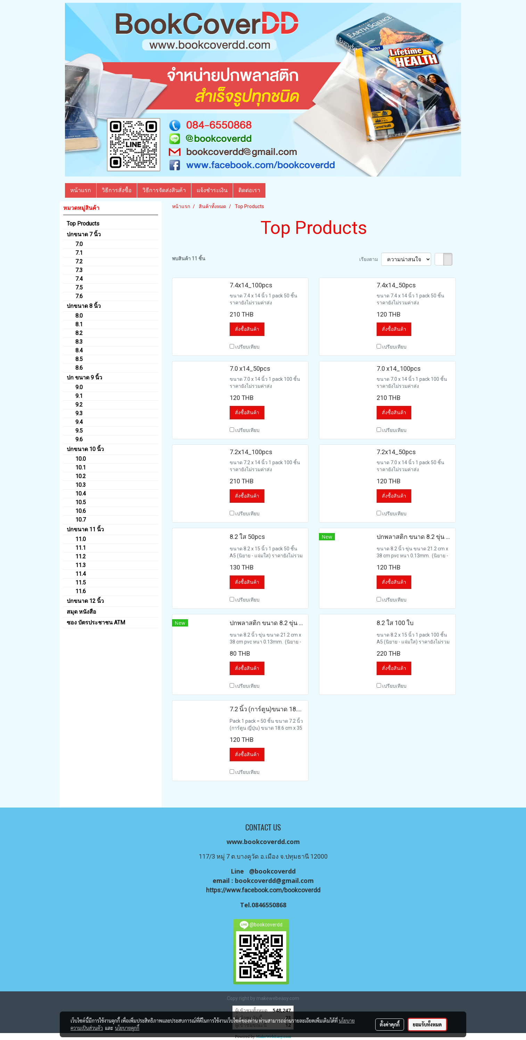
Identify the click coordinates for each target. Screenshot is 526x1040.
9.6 (79, 439)
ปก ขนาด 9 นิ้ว (84, 377)
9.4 (79, 422)
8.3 (79, 341)
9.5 (79, 430)
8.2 (79, 333)
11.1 (80, 547)
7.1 (79, 252)
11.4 (80, 574)
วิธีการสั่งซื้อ (117, 190)
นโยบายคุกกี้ (127, 1028)
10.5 (80, 502)
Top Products (83, 223)
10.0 (80, 459)
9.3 (79, 413)
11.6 (80, 591)
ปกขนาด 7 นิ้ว (84, 234)
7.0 (79, 244)
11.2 (80, 556)
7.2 (79, 261)
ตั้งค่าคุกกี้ (390, 1024)
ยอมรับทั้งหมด (427, 1024)
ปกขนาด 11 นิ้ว (85, 529)
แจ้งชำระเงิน (212, 190)
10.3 (80, 485)
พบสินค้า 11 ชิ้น (188, 258)
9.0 (79, 387)
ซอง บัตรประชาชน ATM (96, 622)
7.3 (79, 270)
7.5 (79, 287)
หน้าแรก (80, 190)
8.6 (79, 368)
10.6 (80, 511)
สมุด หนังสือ (81, 611)
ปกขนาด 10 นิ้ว (85, 449)
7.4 (79, 279)
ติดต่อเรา (249, 190)
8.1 (79, 324)
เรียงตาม (370, 259)
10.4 (80, 493)
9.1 (79, 396)
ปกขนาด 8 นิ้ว (84, 306)
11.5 (80, 582)
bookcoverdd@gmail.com (274, 880)
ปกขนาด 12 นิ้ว (85, 601)
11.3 (80, 565)
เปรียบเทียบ (247, 347)
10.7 (80, 519)
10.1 (80, 467)
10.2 (80, 476)
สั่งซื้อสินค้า (247, 329)
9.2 (79, 404)
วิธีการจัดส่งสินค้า (164, 190)
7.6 (79, 296)
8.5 (79, 359)
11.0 (80, 539)
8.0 (79, 315)
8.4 (79, 350)
